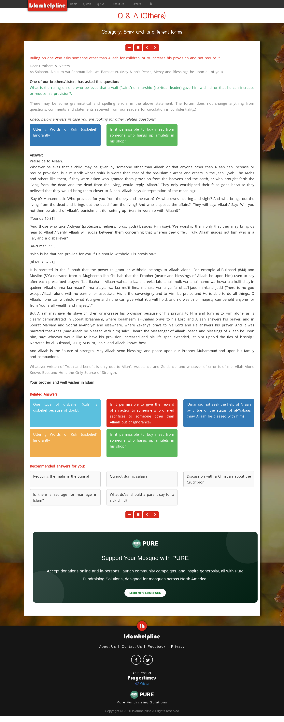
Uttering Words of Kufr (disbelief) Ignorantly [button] (65, 132)
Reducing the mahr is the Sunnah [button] (61, 476)
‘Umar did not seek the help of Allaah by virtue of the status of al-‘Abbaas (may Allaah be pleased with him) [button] (219, 410)
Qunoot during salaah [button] (128, 476)
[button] (151, 4)
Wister (142, 683)
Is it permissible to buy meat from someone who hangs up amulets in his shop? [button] (142, 135)
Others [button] (138, 4)
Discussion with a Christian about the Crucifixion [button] (219, 479)
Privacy (178, 646)
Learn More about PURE (145, 592)
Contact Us (132, 646)
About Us (107, 646)
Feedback (157, 646)
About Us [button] (120, 4)
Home (73, 4)
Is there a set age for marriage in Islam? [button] (65, 497)
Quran (87, 4)
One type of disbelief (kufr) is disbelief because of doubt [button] (65, 407)
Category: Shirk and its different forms (142, 33)
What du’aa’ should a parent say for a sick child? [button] (142, 497)
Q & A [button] (102, 4)
